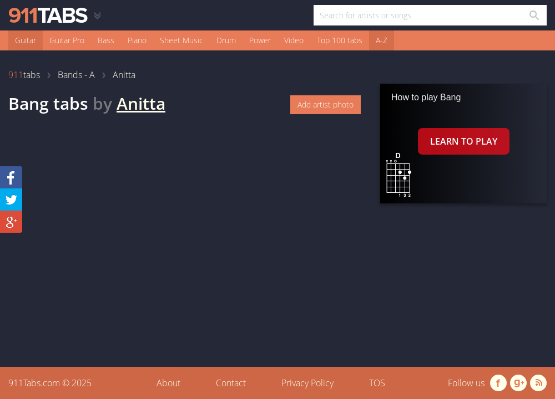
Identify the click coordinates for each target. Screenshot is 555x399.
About (168, 383)
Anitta (141, 103)
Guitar (25, 40)
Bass (106, 40)
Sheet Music (181, 40)
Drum (226, 40)
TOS (377, 383)
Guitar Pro (66, 40)
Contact (231, 383)
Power (260, 40)
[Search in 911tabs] (533, 15)
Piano (137, 40)
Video (294, 40)
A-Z (381, 40)
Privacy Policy (307, 383)
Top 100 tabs (339, 40)
